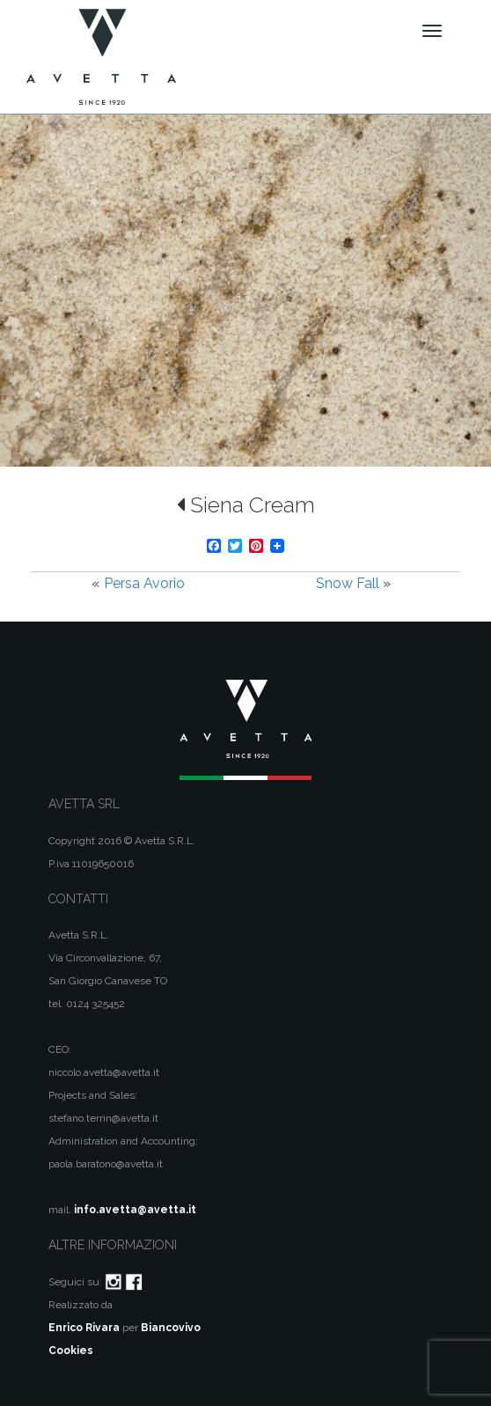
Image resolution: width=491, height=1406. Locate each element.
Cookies (70, 1350)
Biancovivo (171, 1327)
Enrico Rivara (84, 1327)
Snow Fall (347, 583)
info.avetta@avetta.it (135, 1210)
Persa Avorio (144, 583)
